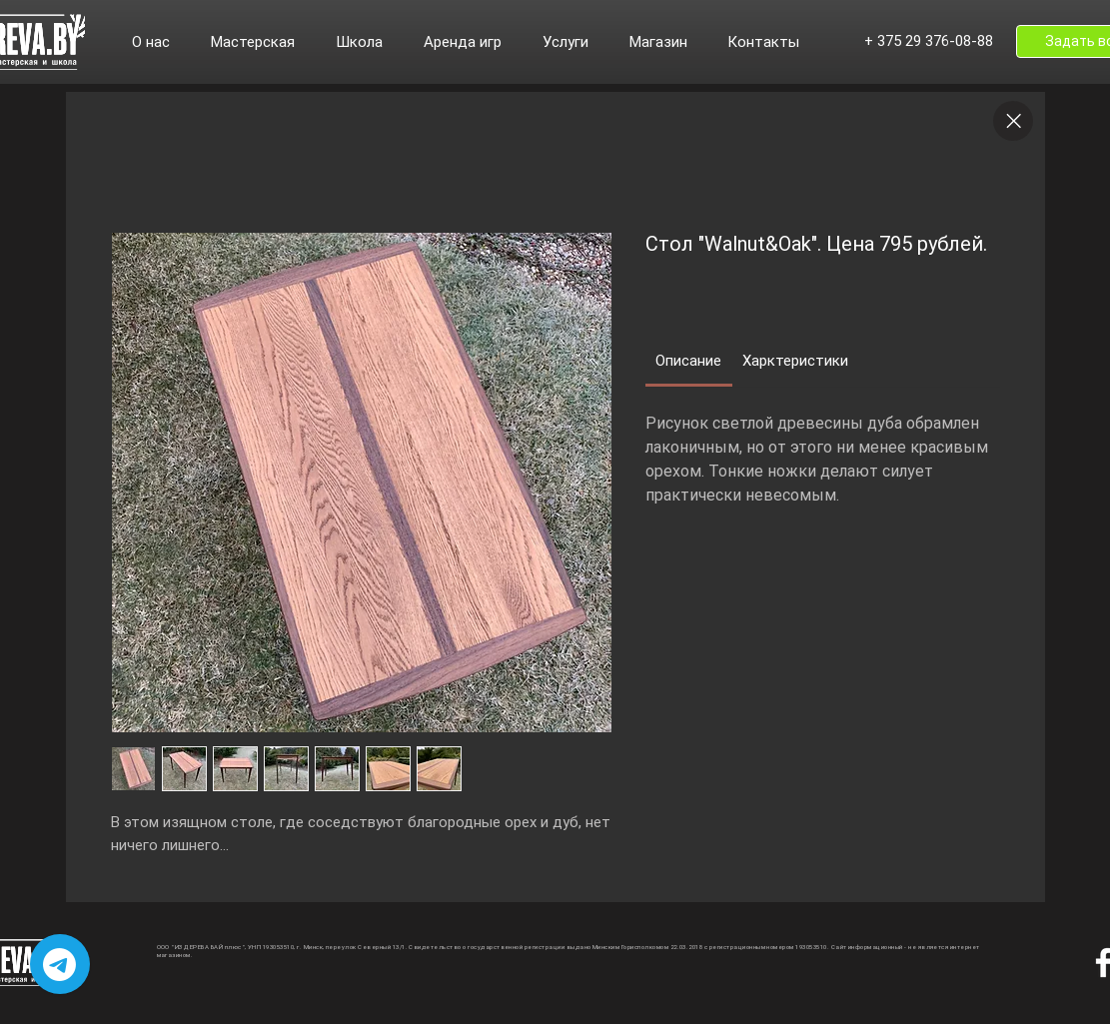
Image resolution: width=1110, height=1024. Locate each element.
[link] (688, 361)
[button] (161, 42)
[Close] (1013, 121)
